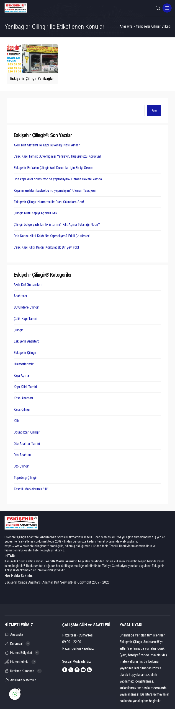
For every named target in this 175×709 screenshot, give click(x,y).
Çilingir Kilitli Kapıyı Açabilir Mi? (35, 213)
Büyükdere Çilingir (26, 307)
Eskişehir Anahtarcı (27, 341)
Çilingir (18, 330)
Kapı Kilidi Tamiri (25, 387)
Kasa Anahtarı (23, 398)
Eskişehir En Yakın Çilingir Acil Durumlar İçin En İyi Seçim (53, 168)
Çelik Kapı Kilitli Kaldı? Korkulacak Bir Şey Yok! (46, 247)
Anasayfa (126, 26)
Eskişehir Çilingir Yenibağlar (32, 78)
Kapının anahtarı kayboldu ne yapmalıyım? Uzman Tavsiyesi (55, 190)
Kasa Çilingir (22, 409)
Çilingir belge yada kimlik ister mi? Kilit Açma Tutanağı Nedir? (57, 224)
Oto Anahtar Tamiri (27, 444)
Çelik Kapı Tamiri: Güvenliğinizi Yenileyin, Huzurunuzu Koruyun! (57, 156)
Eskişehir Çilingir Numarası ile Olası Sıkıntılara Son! (49, 202)
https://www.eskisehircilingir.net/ (27, 546)
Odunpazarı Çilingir (27, 432)
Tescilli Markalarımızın (60, 561)
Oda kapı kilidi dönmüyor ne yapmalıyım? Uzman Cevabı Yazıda (58, 179)
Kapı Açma (21, 375)
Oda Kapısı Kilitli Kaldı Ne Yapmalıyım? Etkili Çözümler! (52, 236)
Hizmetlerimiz (24, 364)
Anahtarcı (20, 296)
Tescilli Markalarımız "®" (31, 489)
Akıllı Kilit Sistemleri (27, 284)
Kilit (16, 421)
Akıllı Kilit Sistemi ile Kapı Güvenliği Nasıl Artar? (47, 145)
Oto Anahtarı (22, 455)
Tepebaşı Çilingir (25, 477)
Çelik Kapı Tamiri (25, 319)
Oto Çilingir (21, 466)
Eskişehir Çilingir (25, 353)
